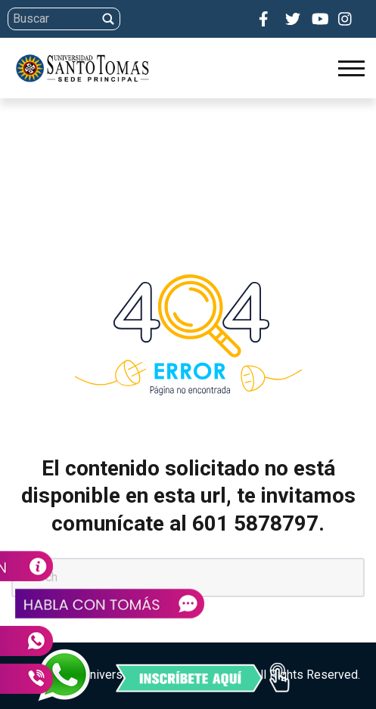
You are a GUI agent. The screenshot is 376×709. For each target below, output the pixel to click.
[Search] (186, 18)
